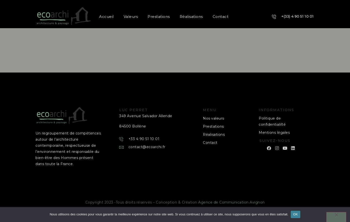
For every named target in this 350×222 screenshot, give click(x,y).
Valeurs (130, 16)
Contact (220, 16)
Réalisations (190, 16)
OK (295, 214)
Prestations (158, 16)
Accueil (106, 16)
